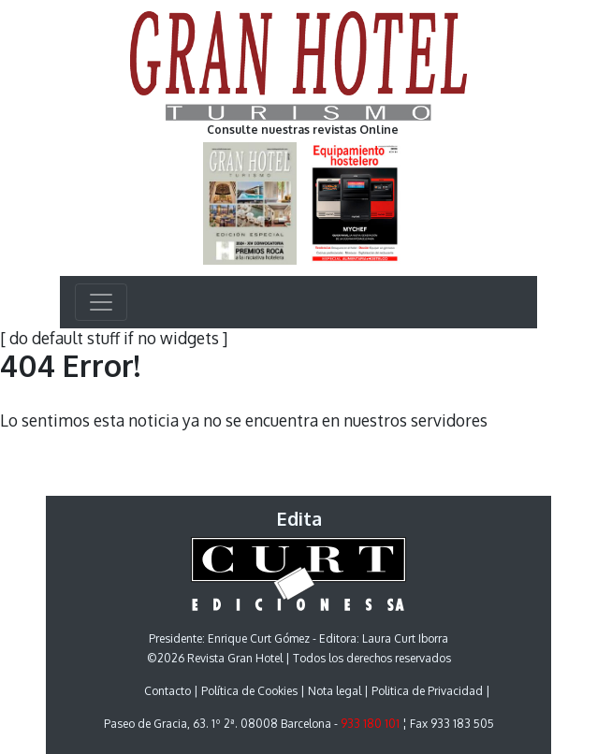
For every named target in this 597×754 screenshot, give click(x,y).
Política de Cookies (249, 691)
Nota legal (334, 691)
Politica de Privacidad (427, 691)
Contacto (167, 691)
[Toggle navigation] (101, 302)
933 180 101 (370, 724)
